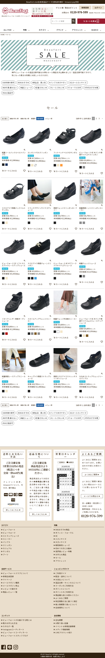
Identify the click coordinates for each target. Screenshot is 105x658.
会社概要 (58, 620)
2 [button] (96, 118)
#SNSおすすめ (23, 82)
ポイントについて (62, 589)
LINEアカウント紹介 (63, 632)
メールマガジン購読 (10, 582)
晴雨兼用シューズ (62, 545)
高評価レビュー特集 (63, 551)
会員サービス (6, 569)
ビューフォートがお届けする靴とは (16, 620)
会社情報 (57, 615)
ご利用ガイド (60, 573)
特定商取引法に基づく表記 (65, 601)
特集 (55, 525)
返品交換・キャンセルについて (67, 582)
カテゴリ (4, 525)
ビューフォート (8, 529)
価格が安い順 (14, 118)
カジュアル (6, 548)
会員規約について (62, 607)
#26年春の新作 (8, 82)
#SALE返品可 (8, 92)
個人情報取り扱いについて (65, 604)
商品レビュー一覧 (9, 592)
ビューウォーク (8, 532)
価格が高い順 (24, 118)
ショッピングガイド (61, 569)
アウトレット (60, 560)
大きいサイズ (60, 542)
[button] (102, 118)
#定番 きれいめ (41, 87)
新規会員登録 (7, 576)
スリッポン (6, 545)
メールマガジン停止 (10, 585)
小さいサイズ (60, 539)
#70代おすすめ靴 (91, 87)
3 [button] (99, 118)
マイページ (6, 579)
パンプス (5, 542)
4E (55, 536)
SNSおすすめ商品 (62, 529)
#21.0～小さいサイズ (78, 82)
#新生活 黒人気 (39, 82)
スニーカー (6, 539)
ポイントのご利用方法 (63, 592)
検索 (73, 21)
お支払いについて (62, 579)
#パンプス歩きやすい (57, 82)
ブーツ (4, 554)
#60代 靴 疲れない (10, 87)
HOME (3, 34)
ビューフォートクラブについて (14, 573)
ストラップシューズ (10, 536)
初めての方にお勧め (63, 548)
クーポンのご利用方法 (63, 585)
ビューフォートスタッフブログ (14, 635)
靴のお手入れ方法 (9, 623)
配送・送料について (63, 576)
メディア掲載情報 (62, 629)
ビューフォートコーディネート (14, 632)
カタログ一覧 (7, 626)
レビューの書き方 (9, 589)
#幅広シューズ (26, 87)
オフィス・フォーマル (63, 532)
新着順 (33, 118)
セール (57, 557)
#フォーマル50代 (74, 87)
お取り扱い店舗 (61, 623)
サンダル (5, 551)
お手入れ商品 (60, 554)
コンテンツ (5, 615)
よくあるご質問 (61, 598)
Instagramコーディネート (12, 629)
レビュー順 (48, 118)
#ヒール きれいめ (57, 87)
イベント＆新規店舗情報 (64, 626)
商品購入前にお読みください (66, 595)
